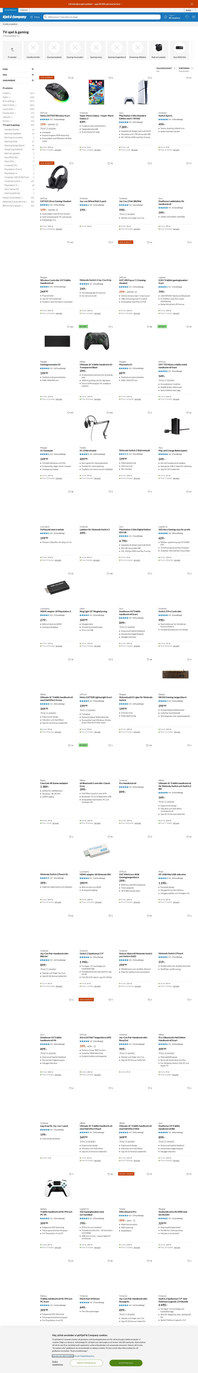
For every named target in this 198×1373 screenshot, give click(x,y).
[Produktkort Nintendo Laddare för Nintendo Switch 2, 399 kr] (97, 506)
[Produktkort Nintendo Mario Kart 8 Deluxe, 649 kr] (97, 1275)
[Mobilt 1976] (18, 94)
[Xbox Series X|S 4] (19, 190)
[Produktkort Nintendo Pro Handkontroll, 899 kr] (136, 760)
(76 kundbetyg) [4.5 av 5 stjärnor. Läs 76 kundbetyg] (177, 1218)
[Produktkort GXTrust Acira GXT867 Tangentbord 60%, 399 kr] (97, 1014)
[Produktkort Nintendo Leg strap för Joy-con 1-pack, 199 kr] (57, 1102)
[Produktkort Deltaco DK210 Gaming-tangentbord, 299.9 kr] (175, 674)
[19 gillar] (70, 745)
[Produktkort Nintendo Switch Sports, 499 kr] (175, 92)
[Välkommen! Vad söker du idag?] (104, 17)
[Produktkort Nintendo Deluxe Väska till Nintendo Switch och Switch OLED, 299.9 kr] (136, 930)
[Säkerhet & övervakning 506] (18, 202)
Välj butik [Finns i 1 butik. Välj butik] (134, 150)
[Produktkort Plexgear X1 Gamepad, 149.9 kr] (57, 427)
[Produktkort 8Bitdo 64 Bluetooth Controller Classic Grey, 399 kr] (97, 760)
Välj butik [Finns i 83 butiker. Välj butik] (58, 732)
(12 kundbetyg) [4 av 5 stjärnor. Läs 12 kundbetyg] (98, 205)
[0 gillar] (111, 77)
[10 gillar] (70, 77)
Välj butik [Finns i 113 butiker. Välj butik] (98, 902)
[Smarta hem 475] (18, 114)
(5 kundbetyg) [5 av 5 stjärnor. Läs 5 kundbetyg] (98, 1041)
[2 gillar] (150, 163)
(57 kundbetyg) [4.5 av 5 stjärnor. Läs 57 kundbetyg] (138, 1215)
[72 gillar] (188, 1174)
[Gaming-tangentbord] (116, 50)
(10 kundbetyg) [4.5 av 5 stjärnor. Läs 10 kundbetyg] (98, 701)
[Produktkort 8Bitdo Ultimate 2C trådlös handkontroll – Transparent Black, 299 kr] (97, 341)
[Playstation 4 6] (19, 174)
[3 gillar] (150, 573)
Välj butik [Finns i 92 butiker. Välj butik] (137, 732)
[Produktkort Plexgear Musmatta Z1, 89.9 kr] (136, 341)
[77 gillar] (188, 163)
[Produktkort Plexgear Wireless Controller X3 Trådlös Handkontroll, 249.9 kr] (57, 257)
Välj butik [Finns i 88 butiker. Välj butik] (58, 560)
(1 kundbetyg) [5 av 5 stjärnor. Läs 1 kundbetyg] (59, 1130)
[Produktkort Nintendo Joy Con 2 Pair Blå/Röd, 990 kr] (136, 178)
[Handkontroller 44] (19, 130)
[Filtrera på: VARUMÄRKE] (18, 80)
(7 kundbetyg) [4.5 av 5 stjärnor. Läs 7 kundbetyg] (138, 536)
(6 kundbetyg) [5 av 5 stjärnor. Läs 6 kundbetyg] (98, 957)
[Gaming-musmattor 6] (19, 138)
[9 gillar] (189, 659)
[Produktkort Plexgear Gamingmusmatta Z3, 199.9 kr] (57, 341)
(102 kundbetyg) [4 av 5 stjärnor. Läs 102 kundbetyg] (99, 454)
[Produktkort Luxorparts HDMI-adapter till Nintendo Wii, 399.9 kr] (97, 851)
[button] (18, 35)
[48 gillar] (149, 659)
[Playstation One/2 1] (19, 170)
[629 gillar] (110, 412)
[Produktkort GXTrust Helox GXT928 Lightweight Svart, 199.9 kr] (97, 674)
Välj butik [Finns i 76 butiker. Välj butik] (176, 986)
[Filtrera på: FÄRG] (18, 69)
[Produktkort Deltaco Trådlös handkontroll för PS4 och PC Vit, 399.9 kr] (57, 1188)
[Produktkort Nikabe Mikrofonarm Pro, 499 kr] (136, 1188)
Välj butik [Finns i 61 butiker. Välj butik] (97, 1075)
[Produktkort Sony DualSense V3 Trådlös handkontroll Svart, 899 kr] (136, 588)
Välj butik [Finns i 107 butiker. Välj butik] (177, 1247)
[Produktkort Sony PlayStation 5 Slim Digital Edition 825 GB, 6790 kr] (136, 506)
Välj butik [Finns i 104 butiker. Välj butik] (59, 478)
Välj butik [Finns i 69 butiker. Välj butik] (97, 732)
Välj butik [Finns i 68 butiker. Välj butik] (97, 478)
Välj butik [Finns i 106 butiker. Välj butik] (59, 313)
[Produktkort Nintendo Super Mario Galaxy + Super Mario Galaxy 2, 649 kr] (97, 92)
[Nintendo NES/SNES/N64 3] (19, 178)
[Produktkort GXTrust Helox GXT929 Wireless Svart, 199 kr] (57, 92)
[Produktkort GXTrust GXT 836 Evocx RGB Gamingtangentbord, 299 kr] (136, 851)
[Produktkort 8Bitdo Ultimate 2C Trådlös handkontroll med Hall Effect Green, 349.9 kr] (57, 674)
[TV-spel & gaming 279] (18, 126)
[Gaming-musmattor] (75, 50)
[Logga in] (172, 16)
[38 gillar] (70, 491)
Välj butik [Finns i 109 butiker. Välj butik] (59, 646)
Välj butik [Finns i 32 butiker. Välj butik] (58, 902)
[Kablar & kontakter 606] (18, 198)
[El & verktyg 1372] (18, 102)
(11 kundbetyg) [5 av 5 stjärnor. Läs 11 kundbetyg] (177, 208)
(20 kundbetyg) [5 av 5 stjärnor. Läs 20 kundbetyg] (138, 618)
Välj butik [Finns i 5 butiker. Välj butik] (96, 560)
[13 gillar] (149, 242)
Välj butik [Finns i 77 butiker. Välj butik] (176, 823)
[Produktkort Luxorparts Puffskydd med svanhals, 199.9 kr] (57, 506)
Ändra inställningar (57, 1363)
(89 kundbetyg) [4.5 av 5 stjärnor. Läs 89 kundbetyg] (98, 1218)
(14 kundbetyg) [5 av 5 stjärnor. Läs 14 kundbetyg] (177, 119)
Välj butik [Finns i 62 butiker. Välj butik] (137, 478)
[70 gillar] (110, 163)
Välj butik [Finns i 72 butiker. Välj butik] (137, 1247)
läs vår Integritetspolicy (84, 1356)
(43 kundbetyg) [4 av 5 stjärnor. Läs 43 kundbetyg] (59, 205)
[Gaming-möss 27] (19, 142)
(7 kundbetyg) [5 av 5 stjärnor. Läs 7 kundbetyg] (177, 454)
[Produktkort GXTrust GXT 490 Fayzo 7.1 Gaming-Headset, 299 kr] (136, 257)
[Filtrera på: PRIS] (18, 75)
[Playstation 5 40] (19, 186)
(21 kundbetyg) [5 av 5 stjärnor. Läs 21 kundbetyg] (98, 1302)
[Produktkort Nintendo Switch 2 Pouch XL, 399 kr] (57, 851)
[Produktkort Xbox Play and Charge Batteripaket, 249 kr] (175, 427)
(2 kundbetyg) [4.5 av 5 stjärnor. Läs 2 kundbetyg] (98, 284)
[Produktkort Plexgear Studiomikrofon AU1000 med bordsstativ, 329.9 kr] (175, 1188)
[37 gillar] (149, 1174)
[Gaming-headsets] (54, 50)
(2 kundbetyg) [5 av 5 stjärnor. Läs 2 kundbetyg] (177, 615)
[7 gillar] (189, 999)
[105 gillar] (149, 745)
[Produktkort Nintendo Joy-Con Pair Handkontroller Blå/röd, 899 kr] (57, 930)
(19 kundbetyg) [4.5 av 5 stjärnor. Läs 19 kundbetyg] (59, 119)
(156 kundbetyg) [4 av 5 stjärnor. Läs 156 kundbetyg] (60, 454)
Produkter (8, 88)
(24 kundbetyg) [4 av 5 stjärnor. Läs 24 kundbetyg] (177, 701)
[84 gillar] (110, 1260)
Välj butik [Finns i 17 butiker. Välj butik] (97, 150)
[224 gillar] (70, 326)
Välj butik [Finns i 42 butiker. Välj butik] (176, 902)
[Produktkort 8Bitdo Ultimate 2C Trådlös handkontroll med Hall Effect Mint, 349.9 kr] (136, 1102)
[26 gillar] (188, 412)
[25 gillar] (70, 1260)
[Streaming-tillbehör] (137, 50)
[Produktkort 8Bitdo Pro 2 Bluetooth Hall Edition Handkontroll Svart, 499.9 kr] (175, 1014)
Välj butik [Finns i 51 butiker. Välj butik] (97, 1160)
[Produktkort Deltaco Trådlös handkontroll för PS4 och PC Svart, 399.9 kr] (57, 1275)
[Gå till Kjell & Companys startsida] (15, 17)
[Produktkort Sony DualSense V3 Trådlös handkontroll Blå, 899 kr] (175, 1102)
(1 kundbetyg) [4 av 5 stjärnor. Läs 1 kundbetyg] (177, 287)
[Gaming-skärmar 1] (19, 194)
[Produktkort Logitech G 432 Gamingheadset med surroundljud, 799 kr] (97, 1188)
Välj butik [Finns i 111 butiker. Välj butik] (59, 399)
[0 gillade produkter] (187, 16)
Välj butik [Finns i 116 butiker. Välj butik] (137, 399)
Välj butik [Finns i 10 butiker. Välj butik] (176, 229)
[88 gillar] (149, 326)
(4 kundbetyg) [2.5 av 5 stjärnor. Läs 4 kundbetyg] (138, 454)
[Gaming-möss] (95, 50)
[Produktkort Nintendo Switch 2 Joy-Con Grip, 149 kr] (97, 257)
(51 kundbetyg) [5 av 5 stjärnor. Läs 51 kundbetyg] (138, 960)
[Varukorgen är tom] (193, 16)
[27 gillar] (188, 77)
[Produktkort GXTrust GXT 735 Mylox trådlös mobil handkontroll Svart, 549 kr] (175, 341)
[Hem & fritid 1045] (18, 106)
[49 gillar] (149, 1260)
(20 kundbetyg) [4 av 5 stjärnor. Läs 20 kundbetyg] (177, 878)
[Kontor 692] (18, 122)
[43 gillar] (188, 836)
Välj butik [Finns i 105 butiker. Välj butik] (177, 560)
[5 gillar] (71, 163)
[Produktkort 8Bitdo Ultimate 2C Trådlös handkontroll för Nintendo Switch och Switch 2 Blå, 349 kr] (175, 760)
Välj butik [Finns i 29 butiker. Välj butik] (176, 478)
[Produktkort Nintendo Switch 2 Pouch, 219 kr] (175, 930)
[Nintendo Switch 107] (19, 182)
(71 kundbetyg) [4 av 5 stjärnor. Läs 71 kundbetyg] (59, 615)
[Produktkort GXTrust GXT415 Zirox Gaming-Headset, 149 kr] (57, 178)
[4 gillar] (189, 242)
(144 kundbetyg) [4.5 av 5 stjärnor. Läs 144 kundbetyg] (99, 878)
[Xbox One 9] (19, 162)
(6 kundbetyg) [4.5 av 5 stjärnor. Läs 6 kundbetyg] (177, 371)
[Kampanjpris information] (57, 124)
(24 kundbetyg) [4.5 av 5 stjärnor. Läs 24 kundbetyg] (177, 1044)
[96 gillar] (110, 1174)
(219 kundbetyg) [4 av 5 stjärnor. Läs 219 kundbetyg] (60, 287)
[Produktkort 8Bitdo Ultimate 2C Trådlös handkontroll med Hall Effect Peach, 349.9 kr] (97, 1102)
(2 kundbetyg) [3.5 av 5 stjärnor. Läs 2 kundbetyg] (59, 878)
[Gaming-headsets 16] (19, 134)
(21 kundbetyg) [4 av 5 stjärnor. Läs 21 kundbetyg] (59, 533)
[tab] (10, 10)
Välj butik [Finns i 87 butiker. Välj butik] (97, 646)
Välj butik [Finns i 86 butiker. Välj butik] (58, 1075)
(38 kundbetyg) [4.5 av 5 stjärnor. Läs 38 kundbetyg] (59, 704)
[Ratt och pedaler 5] (19, 154)
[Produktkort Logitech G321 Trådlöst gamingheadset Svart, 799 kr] (175, 257)
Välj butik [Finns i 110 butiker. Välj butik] (59, 229)
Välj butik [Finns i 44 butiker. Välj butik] (97, 313)
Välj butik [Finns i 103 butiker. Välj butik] (137, 823)
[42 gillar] (70, 573)
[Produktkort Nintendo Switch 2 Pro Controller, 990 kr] (175, 588)
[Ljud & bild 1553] (18, 110)
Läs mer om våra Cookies (62, 1356)
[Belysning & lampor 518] (18, 206)
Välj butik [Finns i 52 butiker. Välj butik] (97, 399)
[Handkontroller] (33, 50)
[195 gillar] (70, 412)
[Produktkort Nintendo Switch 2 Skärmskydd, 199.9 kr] (136, 427)
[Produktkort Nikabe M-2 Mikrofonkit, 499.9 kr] (97, 427)
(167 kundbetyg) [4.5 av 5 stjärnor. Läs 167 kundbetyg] (60, 368)
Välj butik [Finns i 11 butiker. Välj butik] (176, 150)
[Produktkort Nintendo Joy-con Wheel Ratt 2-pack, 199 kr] (97, 178)
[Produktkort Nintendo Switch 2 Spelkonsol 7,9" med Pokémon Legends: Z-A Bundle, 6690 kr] (175, 1275)
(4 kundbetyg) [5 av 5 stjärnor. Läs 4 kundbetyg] (138, 122)
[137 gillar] (70, 242)
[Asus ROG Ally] (179, 50)
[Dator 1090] (18, 98)
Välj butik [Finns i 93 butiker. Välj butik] (137, 313)
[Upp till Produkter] (12, 50)
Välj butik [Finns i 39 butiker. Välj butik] (137, 229)
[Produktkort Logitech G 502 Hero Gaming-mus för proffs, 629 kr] (175, 506)
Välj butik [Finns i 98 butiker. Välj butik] (58, 150)
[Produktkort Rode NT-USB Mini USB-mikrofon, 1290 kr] (175, 851)
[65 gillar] (188, 491)
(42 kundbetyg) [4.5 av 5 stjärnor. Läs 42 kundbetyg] (98, 615)
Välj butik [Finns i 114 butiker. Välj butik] (177, 732)
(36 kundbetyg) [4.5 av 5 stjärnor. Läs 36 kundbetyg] (59, 1218)
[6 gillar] (150, 77)
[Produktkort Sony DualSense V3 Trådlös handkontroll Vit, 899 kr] (57, 1014)
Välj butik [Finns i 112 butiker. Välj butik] (137, 986)
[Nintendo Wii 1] (19, 166)
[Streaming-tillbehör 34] (19, 150)
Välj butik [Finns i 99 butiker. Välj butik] (176, 399)
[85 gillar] (70, 915)
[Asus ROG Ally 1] (19, 158)
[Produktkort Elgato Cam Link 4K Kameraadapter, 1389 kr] (57, 760)
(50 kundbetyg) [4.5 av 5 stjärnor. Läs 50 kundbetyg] (138, 368)
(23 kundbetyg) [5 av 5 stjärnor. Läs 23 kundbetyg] (177, 793)
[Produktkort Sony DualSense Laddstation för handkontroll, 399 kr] (175, 178)
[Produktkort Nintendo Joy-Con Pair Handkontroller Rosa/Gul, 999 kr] (136, 1014)
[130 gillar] (110, 573)
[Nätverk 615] (18, 118)
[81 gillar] (149, 915)
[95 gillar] (110, 836)
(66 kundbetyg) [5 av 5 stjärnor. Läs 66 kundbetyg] (138, 787)
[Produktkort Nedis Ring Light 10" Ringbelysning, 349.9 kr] (97, 588)
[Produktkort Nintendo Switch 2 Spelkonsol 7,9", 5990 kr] (97, 930)
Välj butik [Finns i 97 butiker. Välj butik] (137, 646)
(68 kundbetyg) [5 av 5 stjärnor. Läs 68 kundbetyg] (177, 533)
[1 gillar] (111, 326)
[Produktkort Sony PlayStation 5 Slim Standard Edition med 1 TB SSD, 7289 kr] (136, 92)
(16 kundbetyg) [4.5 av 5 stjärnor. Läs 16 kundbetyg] (138, 287)
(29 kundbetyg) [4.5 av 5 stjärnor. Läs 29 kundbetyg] (138, 704)
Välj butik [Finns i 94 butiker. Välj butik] (176, 313)
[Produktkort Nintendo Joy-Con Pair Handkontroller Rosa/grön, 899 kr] (136, 1275)
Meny (35, 17)
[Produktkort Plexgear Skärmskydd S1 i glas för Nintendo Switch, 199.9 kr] (136, 674)
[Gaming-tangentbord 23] (19, 146)
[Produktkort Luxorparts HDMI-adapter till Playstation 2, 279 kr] (57, 588)
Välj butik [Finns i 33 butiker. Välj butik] (176, 646)
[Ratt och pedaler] (158, 50)
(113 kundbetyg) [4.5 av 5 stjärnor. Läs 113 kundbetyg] (60, 1305)
